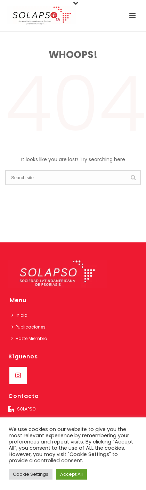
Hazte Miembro (29, 338)
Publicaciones (28, 327)
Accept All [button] (71, 474)
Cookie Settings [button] (30, 474)
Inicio (19, 315)
